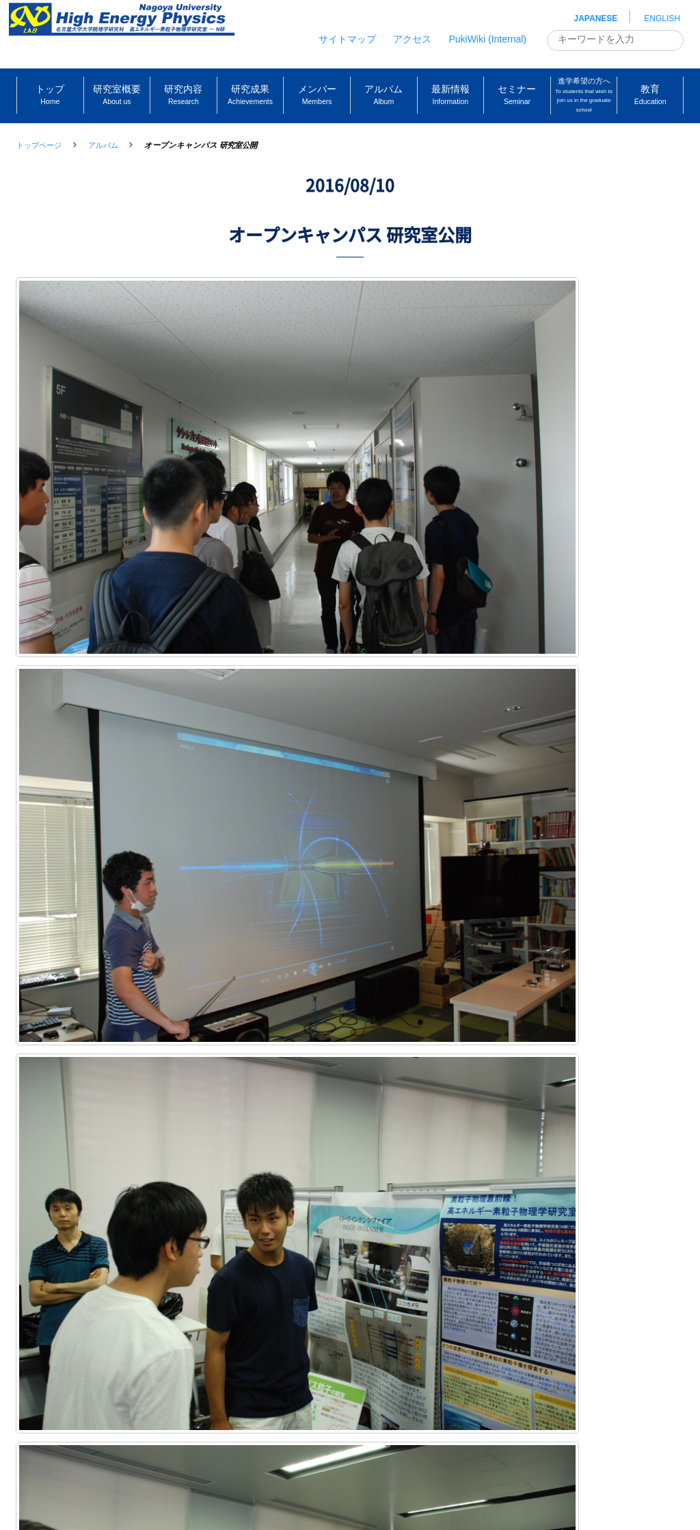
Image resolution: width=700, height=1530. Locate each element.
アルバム (103, 145)
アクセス (412, 39)
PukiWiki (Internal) (487, 39)
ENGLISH (662, 18)
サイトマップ (347, 39)
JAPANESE (596, 18)
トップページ (39, 145)
